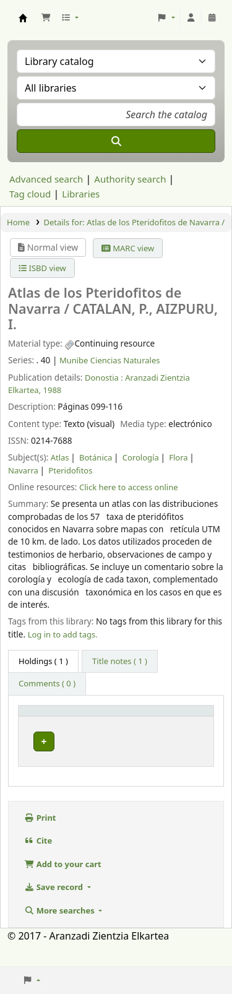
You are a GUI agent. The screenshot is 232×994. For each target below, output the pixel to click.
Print (40, 839)
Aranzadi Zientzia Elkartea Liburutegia (23, 18)
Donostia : (104, 377)
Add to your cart (62, 886)
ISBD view (42, 268)
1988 (52, 389)
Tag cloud (30, 194)
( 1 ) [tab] (43, 661)
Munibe (87, 749)
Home (18, 222)
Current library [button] (84, 722)
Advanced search (46, 179)
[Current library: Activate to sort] (91, 721)
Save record (54, 909)
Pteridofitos (70, 470)
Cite (38, 863)
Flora (178, 457)
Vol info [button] (134, 722)
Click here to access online (128, 487)
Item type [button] (33, 722)
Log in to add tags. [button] (63, 634)
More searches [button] (60, 932)
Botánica (95, 457)
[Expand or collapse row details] (188, 764)
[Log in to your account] (191, 18)
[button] (46, 18)
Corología (140, 457)
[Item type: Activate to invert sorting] (41, 721)
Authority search (130, 179)
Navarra (23, 470)
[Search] (116, 141)
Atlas (60, 457)
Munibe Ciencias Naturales (109, 360)
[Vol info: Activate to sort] (141, 721)
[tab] (120, 661)
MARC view (127, 248)
